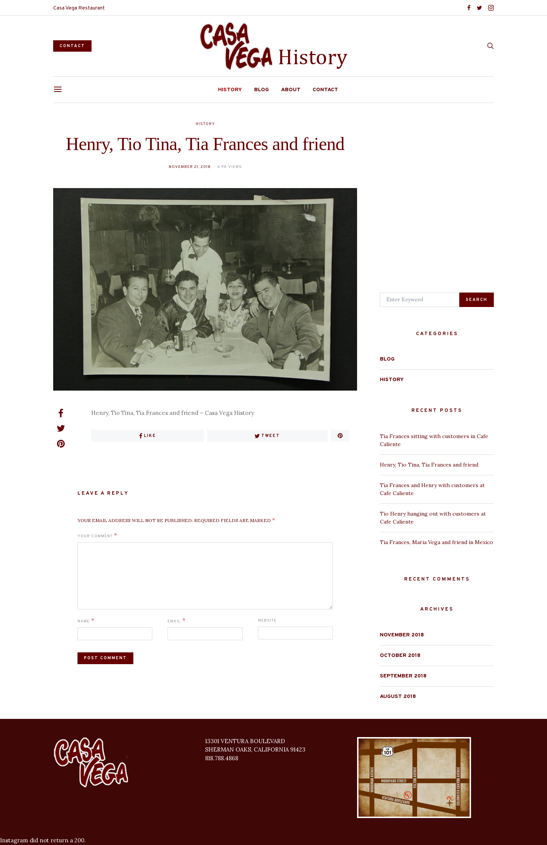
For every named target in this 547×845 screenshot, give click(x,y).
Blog (261, 90)
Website (267, 620)
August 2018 (398, 696)
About (290, 90)
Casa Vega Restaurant (79, 8)
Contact (325, 90)
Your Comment (94, 536)
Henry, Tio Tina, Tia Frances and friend (429, 464)
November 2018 (402, 635)
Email (174, 621)
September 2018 (403, 676)
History (230, 90)
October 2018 (400, 655)
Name (83, 621)
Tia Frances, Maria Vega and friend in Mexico (436, 542)
